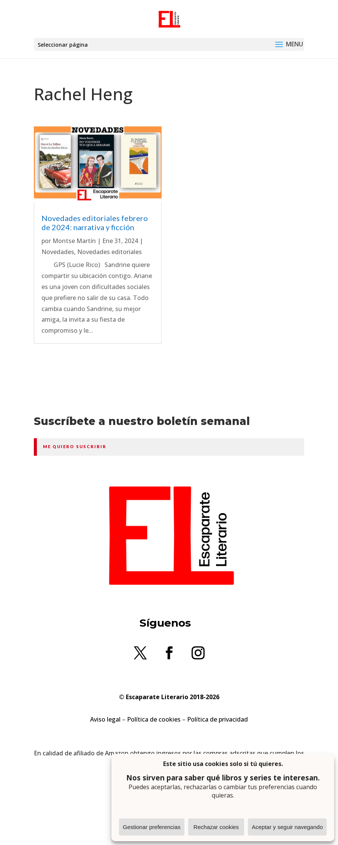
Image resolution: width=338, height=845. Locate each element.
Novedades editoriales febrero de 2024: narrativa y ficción (94, 222)
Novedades (57, 252)
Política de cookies (154, 719)
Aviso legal (105, 719)
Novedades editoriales (109, 252)
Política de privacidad (217, 719)
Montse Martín (74, 241)
